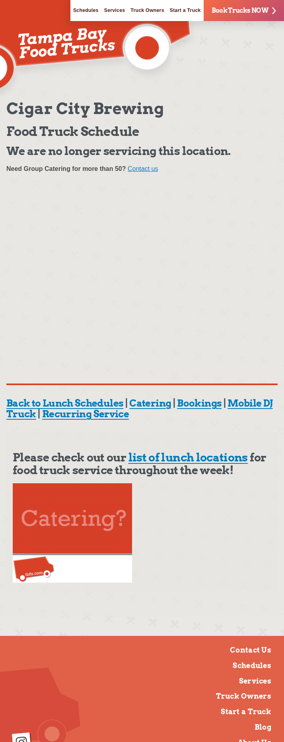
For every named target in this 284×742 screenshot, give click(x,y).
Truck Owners (147, 10)
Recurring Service (85, 414)
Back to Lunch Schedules (64, 403)
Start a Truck (185, 10)
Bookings (199, 403)
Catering (150, 403)
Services (114, 10)
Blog (263, 727)
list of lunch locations (188, 457)
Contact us (143, 168)
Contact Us (250, 650)
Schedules (86, 10)
